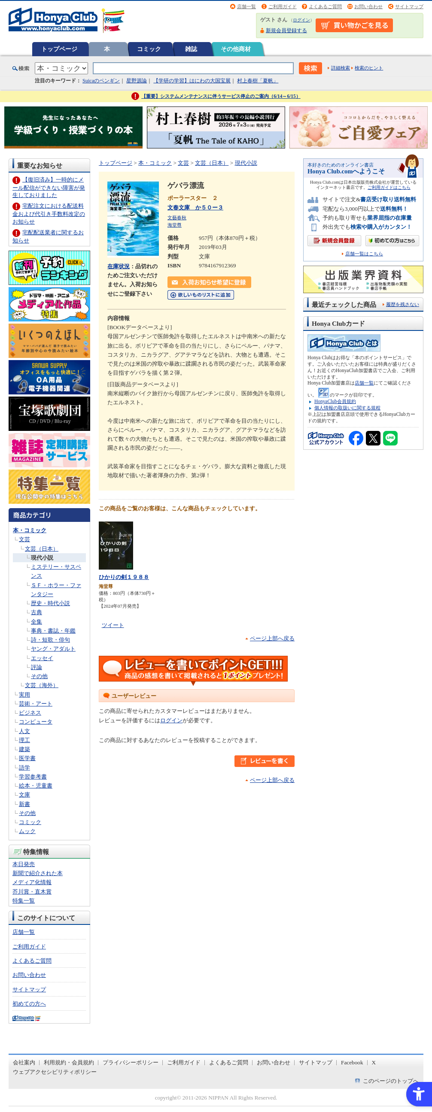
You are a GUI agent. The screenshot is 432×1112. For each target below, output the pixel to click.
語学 (24, 767)
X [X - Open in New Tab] (374, 1062)
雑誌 (191, 48)
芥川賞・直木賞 (32, 891)
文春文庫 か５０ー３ (195, 207)
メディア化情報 (32, 882)
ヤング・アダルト (53, 648)
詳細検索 (340, 67)
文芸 (24, 539)
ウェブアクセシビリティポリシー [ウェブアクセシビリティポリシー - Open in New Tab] (55, 1072)
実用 (24, 694)
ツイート (113, 625)
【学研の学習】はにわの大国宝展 (192, 81)
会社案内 (24, 1062)
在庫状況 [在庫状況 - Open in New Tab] (118, 266)
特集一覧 (23, 900)
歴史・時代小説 (50, 603)
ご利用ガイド (282, 6)
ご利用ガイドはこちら (389, 187)
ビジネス (30, 712)
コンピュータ (35, 721)
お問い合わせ (368, 6)
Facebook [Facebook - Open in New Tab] (352, 1062)
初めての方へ (29, 1003)
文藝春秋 (176, 217)
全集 (36, 621)
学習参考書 (33, 776)
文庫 (24, 794)
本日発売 (23, 864)
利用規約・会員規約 (69, 1062)
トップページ (59, 48)
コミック (149, 48)
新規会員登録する (286, 30)
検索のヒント (369, 67)
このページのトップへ (391, 1081)
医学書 (27, 758)
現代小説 (42, 557)
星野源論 (136, 81)
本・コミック (29, 530)
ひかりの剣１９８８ (124, 577)
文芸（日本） (41, 548)
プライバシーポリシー (130, 1062)
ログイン (301, 20)
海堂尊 (174, 224)
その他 (39, 676)
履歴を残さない (402, 304)
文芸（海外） (41, 685)
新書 (24, 804)
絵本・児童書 (35, 785)
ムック (27, 831)
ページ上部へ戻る (272, 638)
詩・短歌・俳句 (50, 639)
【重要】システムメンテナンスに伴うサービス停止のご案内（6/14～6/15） (221, 96)
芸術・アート (35, 703)
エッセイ (42, 658)
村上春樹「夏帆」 (257, 81)
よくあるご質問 (325, 6)
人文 (24, 731)
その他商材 (236, 48)
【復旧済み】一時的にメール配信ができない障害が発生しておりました (48, 187)
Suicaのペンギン (101, 81)
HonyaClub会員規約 (335, 401)
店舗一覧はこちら (364, 253)
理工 (24, 740)
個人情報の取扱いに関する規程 (347, 407)
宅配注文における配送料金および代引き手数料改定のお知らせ (48, 213)
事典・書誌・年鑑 (53, 630)
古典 (36, 612)
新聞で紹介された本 (37, 873)
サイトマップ (409, 6)
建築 (24, 749)
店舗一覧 (246, 6)
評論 (36, 667)
